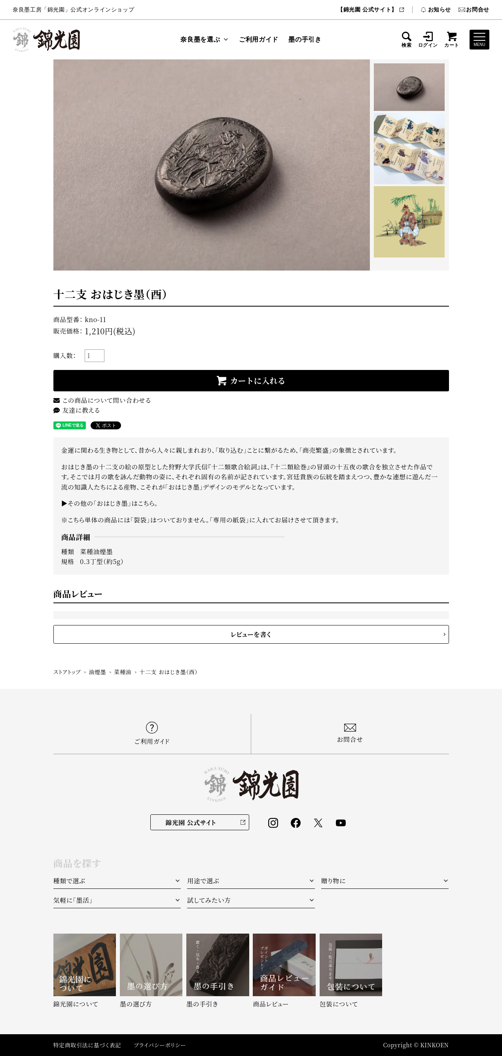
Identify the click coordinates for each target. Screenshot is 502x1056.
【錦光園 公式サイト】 (371, 9)
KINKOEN (435, 1045)
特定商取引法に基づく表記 (87, 1045)
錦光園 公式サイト (190, 822)
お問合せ (473, 9)
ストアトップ (67, 672)
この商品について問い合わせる (102, 400)
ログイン (428, 40)
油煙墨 (97, 672)
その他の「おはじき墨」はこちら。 (113, 503)
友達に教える (76, 410)
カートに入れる (258, 380)
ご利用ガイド (258, 39)
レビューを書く (251, 634)
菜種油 (122, 672)
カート (451, 40)
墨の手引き (304, 39)
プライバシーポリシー (160, 1045)
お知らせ (435, 9)
